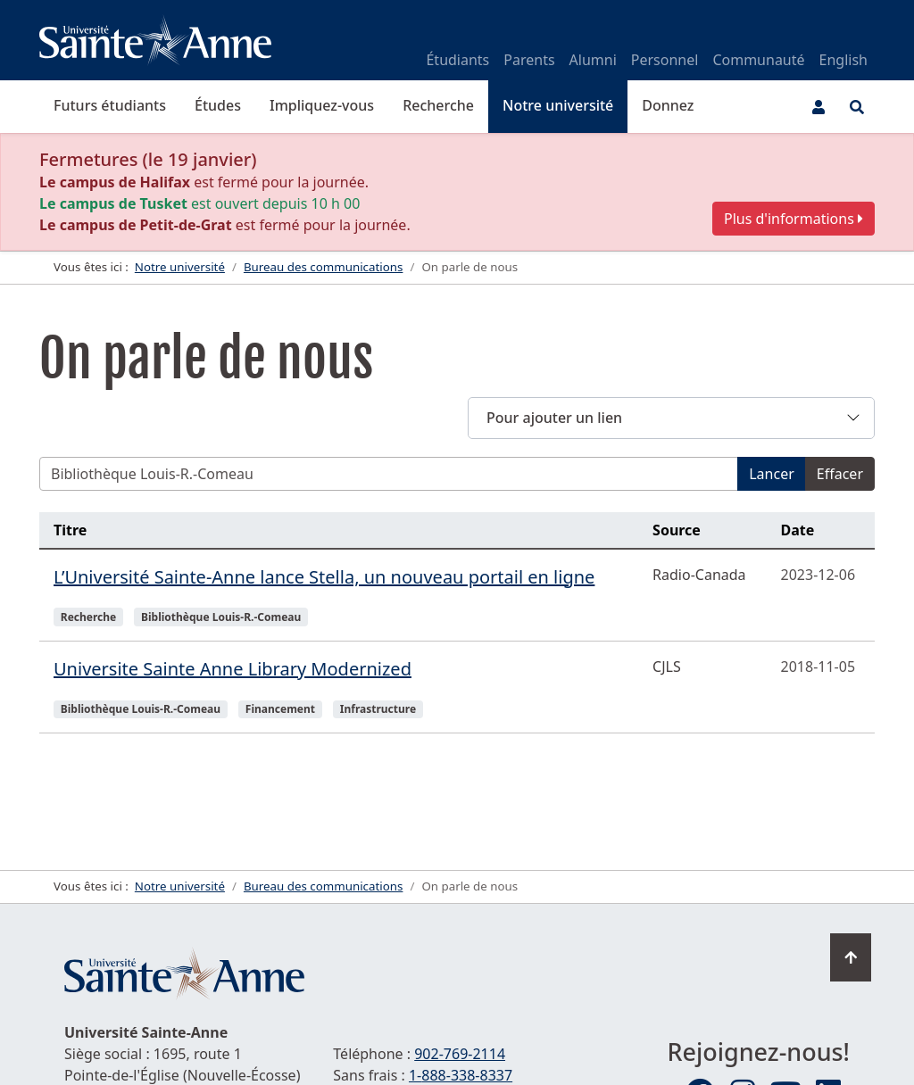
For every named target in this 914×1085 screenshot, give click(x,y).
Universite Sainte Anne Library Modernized (232, 669)
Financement (280, 708)
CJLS (666, 666)
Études (218, 105)
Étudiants (457, 60)
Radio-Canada (699, 574)
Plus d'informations (793, 218)
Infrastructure (378, 708)
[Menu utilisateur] (818, 107)
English (843, 60)
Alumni (593, 60)
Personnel (665, 60)
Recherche (438, 105)
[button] (671, 418)
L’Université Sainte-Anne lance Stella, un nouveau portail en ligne (324, 577)
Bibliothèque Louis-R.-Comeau (221, 617)
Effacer (840, 474)
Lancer (771, 474)
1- (460, 1075)
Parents (528, 60)
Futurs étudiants (110, 105)
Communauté (758, 60)
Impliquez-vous (322, 105)
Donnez (668, 105)
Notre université (558, 105)
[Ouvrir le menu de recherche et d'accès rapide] (857, 107)
